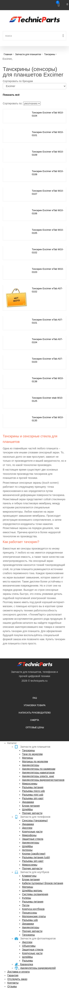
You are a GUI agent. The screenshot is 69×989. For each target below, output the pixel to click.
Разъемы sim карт (33, 798)
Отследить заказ (17, 979)
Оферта (34, 720)
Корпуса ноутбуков (33, 909)
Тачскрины (28, 750)
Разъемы (27, 960)
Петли (25, 905)
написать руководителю (35, 713)
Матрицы (27, 757)
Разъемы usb (30, 920)
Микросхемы (29, 783)
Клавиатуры (29, 875)
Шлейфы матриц (32, 890)
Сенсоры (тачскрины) (35, 820)
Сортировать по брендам (18, 81)
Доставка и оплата (18, 971)
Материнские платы (34, 916)
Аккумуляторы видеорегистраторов (43, 779)
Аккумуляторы (30, 765)
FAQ (35, 698)
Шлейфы (27, 809)
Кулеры (26, 897)
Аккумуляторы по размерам (38, 768)
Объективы (29, 945)
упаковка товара (34, 706)
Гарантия (12, 975)
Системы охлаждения (35, 894)
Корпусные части (32, 831)
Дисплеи (27, 827)
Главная (8, 54)
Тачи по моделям (32, 754)
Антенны (27, 850)
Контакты (12, 982)
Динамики (28, 802)
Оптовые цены (35, 728)
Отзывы (12, 986)
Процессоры (29, 912)
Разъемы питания (32, 787)
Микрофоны (29, 835)
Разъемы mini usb (32, 794)
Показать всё (11, 94)
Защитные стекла (32, 838)
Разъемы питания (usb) (36, 857)
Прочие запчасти (32, 813)
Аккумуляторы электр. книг (38, 776)
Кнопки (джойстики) (33, 853)
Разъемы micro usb (33, 791)
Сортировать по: (12, 103)
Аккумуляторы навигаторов (38, 772)
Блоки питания (31, 805)
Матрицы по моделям (35, 761)
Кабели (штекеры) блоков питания (42, 883)
